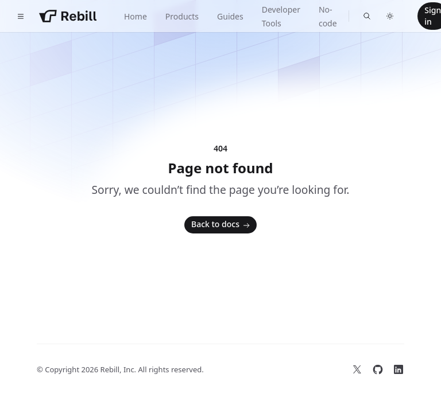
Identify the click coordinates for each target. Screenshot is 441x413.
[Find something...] (367, 16)
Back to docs (221, 225)
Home (135, 16)
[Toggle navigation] (21, 16)
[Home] (67, 16)
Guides (230, 16)
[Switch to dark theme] (390, 16)
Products (182, 16)
